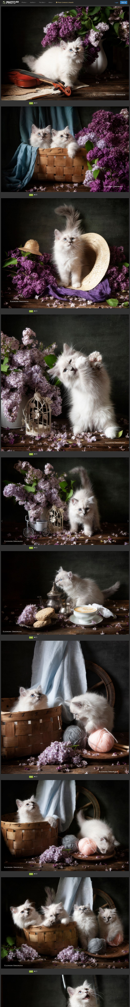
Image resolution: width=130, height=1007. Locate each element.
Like (31, 103)
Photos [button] (24, 2)
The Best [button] (42, 2)
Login (116, 2)
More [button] (51, 2)
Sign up (123, 2)
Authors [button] (33, 2)
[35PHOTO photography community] (10, 2)
